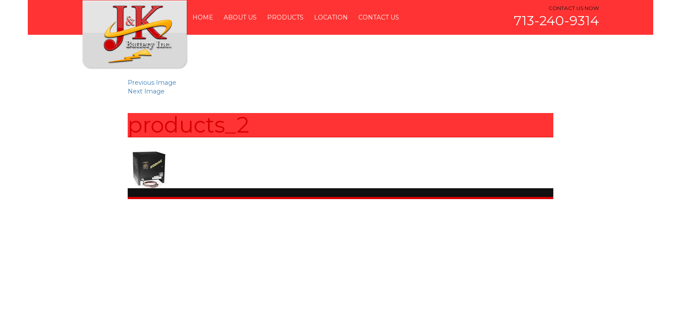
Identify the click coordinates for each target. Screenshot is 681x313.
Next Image (146, 91)
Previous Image (152, 83)
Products (285, 17)
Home (202, 17)
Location (331, 17)
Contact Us (378, 17)
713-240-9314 (556, 21)
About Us (240, 17)
